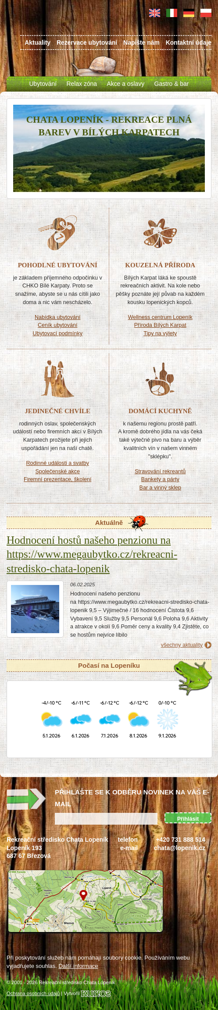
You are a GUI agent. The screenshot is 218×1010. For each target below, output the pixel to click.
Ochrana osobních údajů (33, 993)
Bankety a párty (160, 479)
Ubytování (43, 83)
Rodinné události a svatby (57, 463)
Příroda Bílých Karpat (160, 325)
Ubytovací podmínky (57, 333)
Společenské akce (57, 471)
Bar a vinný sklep (160, 488)
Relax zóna (82, 83)
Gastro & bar (171, 83)
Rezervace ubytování (87, 42)
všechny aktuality (182, 645)
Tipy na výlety (160, 333)
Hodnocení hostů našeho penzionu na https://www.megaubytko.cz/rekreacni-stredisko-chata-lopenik (92, 554)
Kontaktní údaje (188, 42)
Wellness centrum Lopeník (160, 317)
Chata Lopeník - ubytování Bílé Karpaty (35, 27)
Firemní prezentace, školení (57, 479)
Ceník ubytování (57, 325)
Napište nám (141, 42)
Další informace (78, 966)
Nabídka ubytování (57, 317)
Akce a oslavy (125, 83)
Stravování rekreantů (160, 471)
